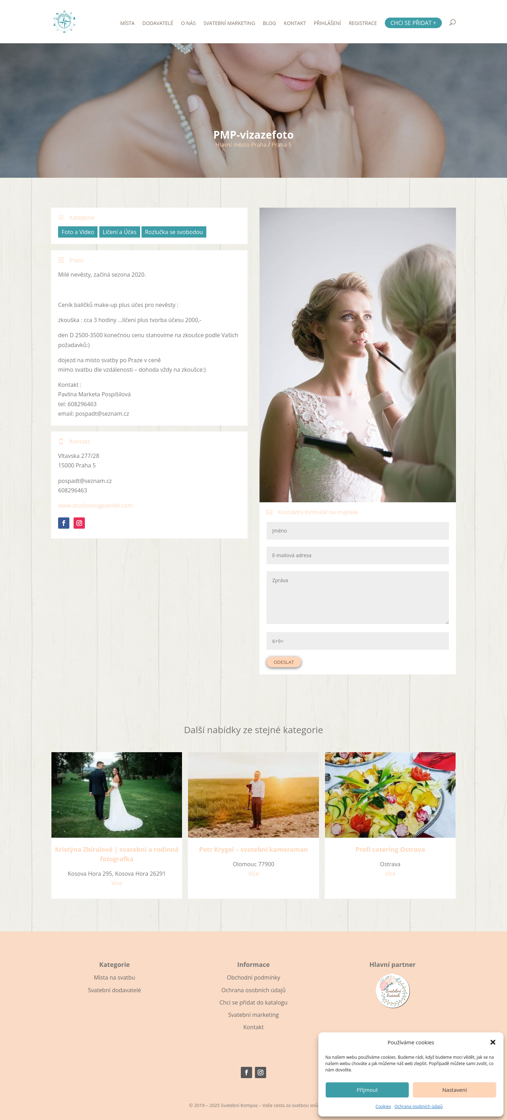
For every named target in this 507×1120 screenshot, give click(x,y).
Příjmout (367, 1089)
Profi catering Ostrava (390, 849)
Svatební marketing (229, 23)
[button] (492, 1042)
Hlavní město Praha (241, 145)
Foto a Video (78, 232)
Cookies (383, 1106)
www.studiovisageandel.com (95, 505)
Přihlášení (327, 23)
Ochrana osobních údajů (418, 1106)
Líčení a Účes (120, 232)
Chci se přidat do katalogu (253, 1002)
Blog (269, 23)
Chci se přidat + (413, 23)
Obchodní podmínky (253, 977)
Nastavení (454, 1089)
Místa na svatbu (114, 977)
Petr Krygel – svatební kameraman (253, 849)
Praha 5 (281, 145)
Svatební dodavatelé (114, 990)
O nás (188, 23)
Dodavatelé (157, 23)
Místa (127, 23)
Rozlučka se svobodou (174, 232)
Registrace (363, 23)
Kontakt (295, 23)
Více (117, 883)
